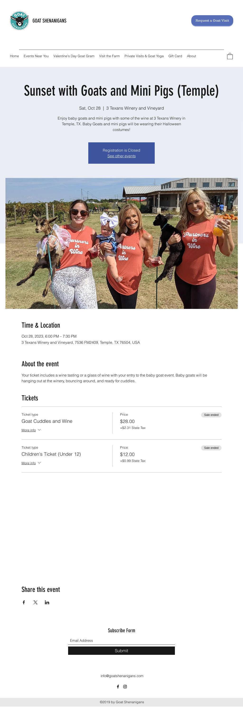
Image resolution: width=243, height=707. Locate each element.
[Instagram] (125, 686)
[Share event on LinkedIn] (47, 602)
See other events (121, 155)
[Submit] (121, 651)
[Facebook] (118, 686)
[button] (230, 55)
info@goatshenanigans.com (122, 676)
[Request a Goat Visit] (212, 20)
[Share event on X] (35, 602)
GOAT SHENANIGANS (49, 21)
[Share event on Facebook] (24, 602)
